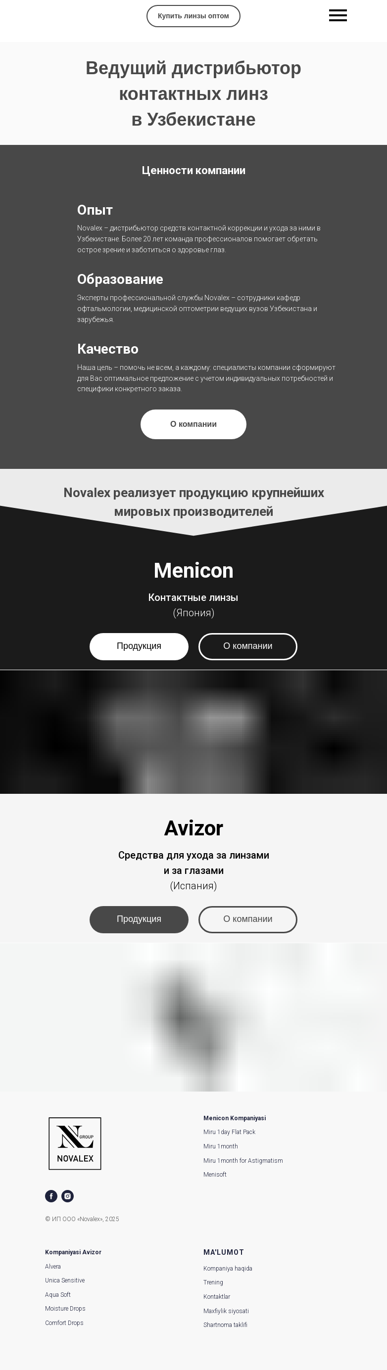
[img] (53, 17)
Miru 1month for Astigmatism (243, 1160)
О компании (247, 646)
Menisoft (215, 1174)
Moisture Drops (65, 1308)
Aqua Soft (58, 1294)
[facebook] (51, 1196)
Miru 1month (220, 1146)
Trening (213, 1282)
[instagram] (67, 1196)
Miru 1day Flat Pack (229, 1132)
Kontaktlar (216, 1296)
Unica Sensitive (65, 1280)
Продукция (139, 646)
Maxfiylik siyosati (226, 1311)
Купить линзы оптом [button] (193, 16)
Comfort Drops (64, 1323)
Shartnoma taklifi (225, 1325)
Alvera (53, 1266)
